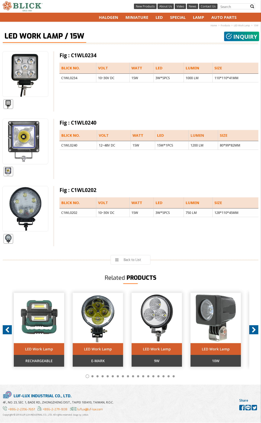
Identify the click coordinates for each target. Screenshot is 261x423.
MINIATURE (136, 17)
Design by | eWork (80, 415)
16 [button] (163, 377)
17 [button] (168, 377)
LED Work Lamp (41, 349)
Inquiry (241, 37)
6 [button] (113, 377)
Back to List (132, 260)
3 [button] (97, 377)
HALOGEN (108, 17)
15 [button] (158, 377)
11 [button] (138, 377)
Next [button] (253, 329)
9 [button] (128, 377)
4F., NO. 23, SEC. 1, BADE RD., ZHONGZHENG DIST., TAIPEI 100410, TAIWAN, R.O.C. (58, 403)
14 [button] (153, 377)
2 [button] (92, 377)
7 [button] (118, 377)
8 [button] (123, 377)
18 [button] (174, 377)
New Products (145, 6)
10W (220, 361)
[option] (41, 330)
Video (180, 6)
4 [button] (103, 377)
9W (160, 361)
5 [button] (108, 377)
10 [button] (133, 377)
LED (159, 17)
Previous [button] (7, 329)
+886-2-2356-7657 (19, 410)
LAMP (198, 17)
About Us (165, 6)
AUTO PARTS (224, 17)
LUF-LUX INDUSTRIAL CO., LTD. (37, 395)
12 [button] (143, 377)
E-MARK (101, 361)
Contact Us (208, 6)
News (192, 6)
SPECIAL (178, 17)
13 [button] (148, 377)
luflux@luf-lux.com (86, 410)
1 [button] (87, 377)
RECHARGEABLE (41, 361)
